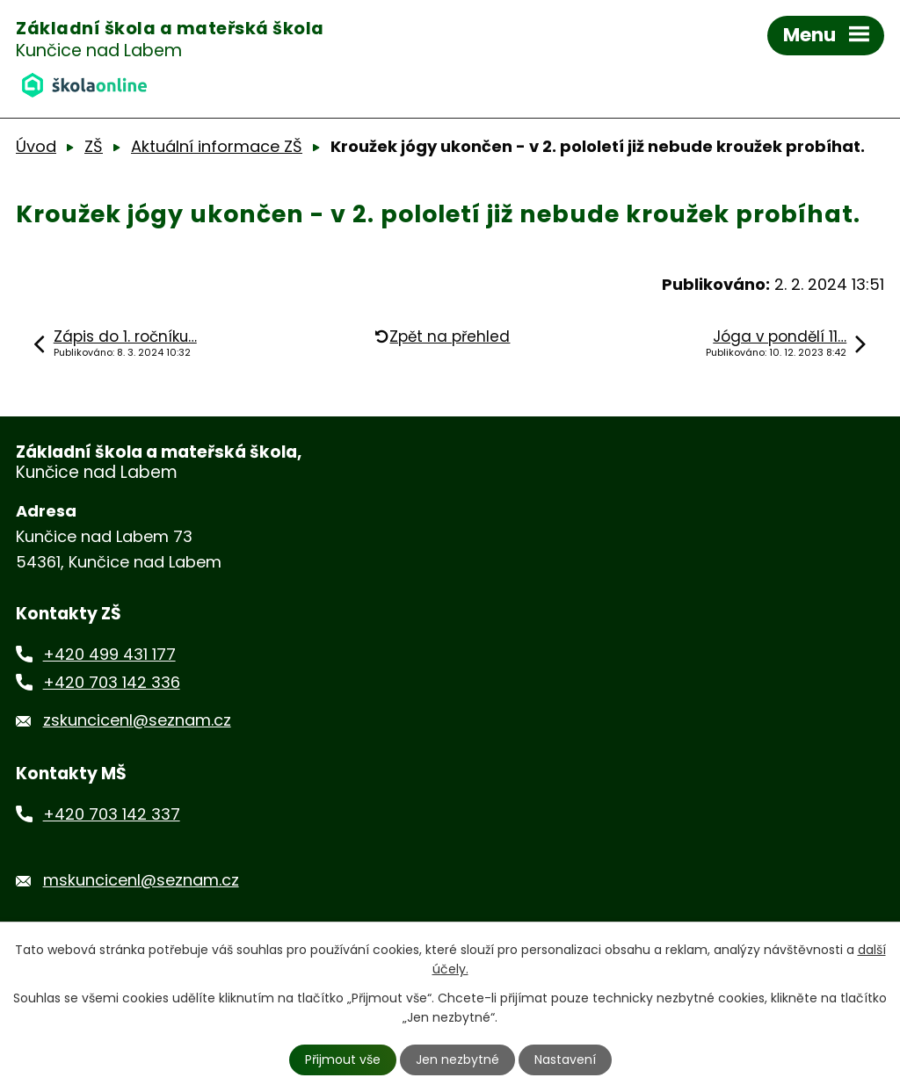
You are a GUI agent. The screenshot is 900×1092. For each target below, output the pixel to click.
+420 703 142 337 (111, 814)
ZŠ (93, 146)
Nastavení (565, 1059)
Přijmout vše (343, 1059)
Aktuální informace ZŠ (216, 146)
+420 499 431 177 (109, 654)
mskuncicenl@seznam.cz (141, 880)
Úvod (36, 146)
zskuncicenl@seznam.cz (137, 720)
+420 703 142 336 (111, 682)
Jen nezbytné (457, 1059)
